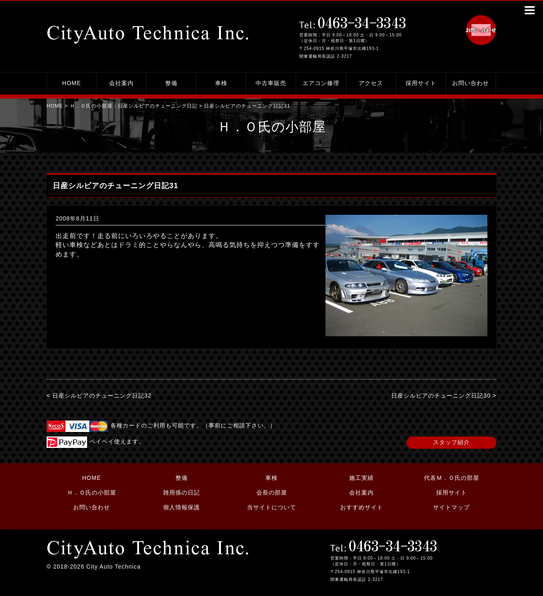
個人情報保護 (181, 507)
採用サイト (421, 83)
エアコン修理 (321, 83)
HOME (71, 83)
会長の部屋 (271, 492)
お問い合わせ (470, 83)
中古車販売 (271, 83)
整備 (171, 83)
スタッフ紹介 (451, 442)
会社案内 (121, 83)
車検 (221, 83)
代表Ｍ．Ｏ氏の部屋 (451, 478)
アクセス (371, 83)
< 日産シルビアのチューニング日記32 (99, 395)
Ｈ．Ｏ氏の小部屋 (91, 492)
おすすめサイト (361, 507)
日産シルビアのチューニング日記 (157, 106)
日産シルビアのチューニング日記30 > (443, 395)
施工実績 (361, 478)
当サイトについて (271, 507)
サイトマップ (451, 507)
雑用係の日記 (181, 492)
